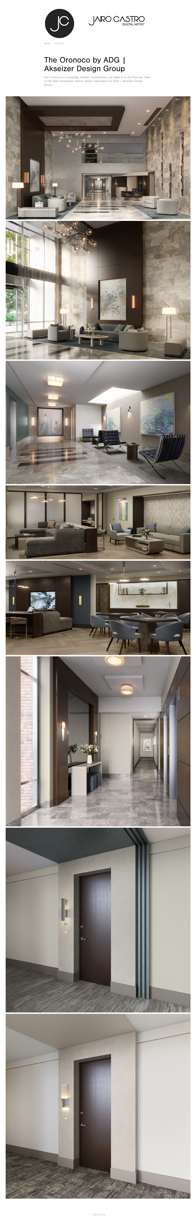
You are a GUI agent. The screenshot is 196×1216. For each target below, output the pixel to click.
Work (47, 43)
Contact (60, 43)
